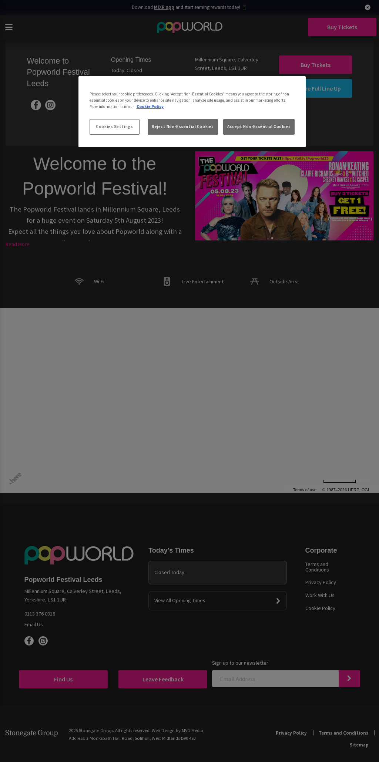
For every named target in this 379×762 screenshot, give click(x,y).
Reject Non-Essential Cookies (183, 126)
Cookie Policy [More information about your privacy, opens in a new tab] (150, 106)
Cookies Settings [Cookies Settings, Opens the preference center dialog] (114, 126)
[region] (192, 111)
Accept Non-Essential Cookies (259, 126)
